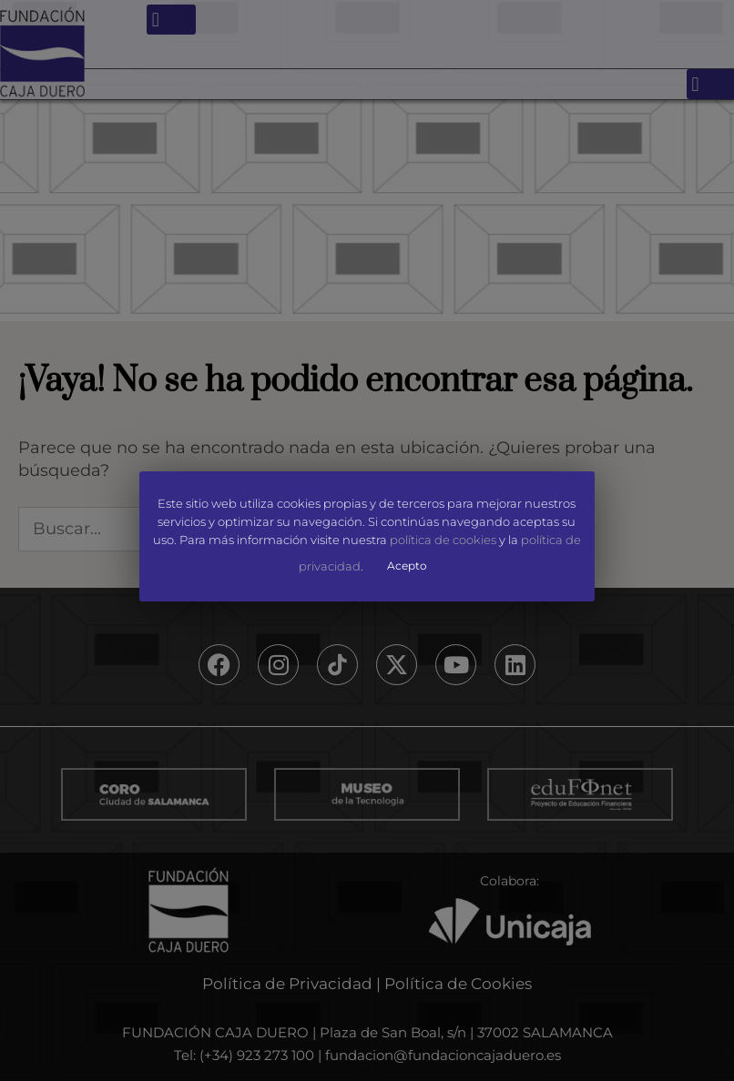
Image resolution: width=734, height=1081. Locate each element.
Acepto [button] (408, 564)
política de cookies (443, 539)
